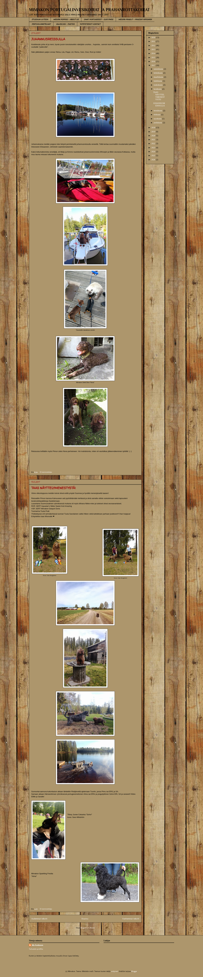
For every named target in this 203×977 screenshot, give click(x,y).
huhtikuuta (158, 81)
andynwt (114, 971)
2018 (153, 128)
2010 (153, 37)
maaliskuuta (159, 77)
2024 (153, 152)
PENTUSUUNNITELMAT (41, 24)
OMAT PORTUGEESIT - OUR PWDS (98, 19)
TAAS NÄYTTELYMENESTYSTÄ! (53, 488)
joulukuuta (158, 123)
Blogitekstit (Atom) (87, 928)
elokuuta (157, 115)
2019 (153, 132)
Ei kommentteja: (46, 472)
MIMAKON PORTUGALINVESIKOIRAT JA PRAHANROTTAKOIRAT (89, 9)
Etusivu (84, 918)
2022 (153, 143)
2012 (153, 45)
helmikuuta (158, 73)
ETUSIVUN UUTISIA (40, 19)
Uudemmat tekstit (39, 918)
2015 (153, 57)
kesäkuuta (158, 89)
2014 (153, 53)
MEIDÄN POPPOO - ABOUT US (66, 19)
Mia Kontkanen (37, 945)
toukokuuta (158, 85)
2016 (153, 61)
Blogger (134, 971)
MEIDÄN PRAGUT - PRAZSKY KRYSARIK (135, 19)
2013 (153, 49)
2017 (153, 65)
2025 (153, 156)
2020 (153, 136)
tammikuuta (159, 69)
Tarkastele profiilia (36, 949)
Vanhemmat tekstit (130, 918)
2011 (153, 41)
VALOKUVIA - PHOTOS (65, 24)
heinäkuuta (158, 111)
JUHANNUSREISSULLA (48, 39)
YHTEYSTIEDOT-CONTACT (90, 24)
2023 (153, 148)
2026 (153, 160)
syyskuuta (158, 119)
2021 (153, 140)
